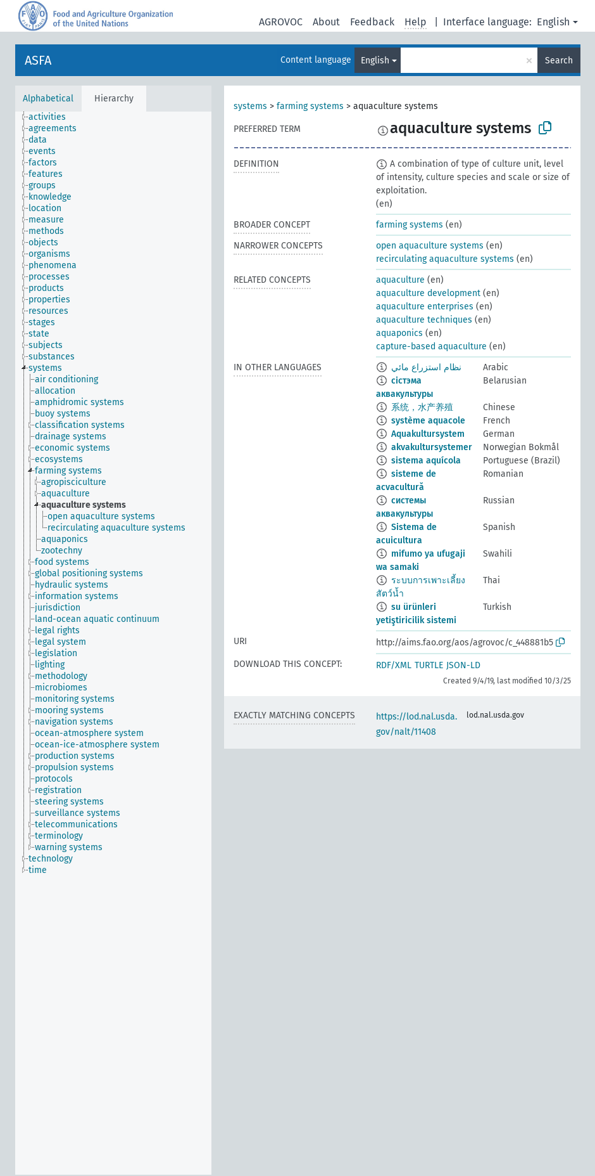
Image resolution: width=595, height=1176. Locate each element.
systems (250, 106)
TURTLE (429, 665)
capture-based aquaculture (431, 346)
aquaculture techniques (424, 319)
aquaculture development (428, 293)
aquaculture (400, 280)
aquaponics (399, 333)
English (553, 22)
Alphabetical (48, 98)
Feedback (372, 22)
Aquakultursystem (428, 434)
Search (559, 60)
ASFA (38, 60)
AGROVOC (281, 22)
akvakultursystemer (431, 447)
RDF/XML (393, 665)
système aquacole (428, 420)
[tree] (113, 643)
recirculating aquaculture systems (445, 259)
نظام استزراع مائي (426, 367)
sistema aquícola (426, 460)
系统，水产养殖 (422, 407)
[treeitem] (52, 117)
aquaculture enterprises (424, 306)
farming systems (310, 106)
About (326, 22)
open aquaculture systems (430, 245)
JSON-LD (463, 665)
